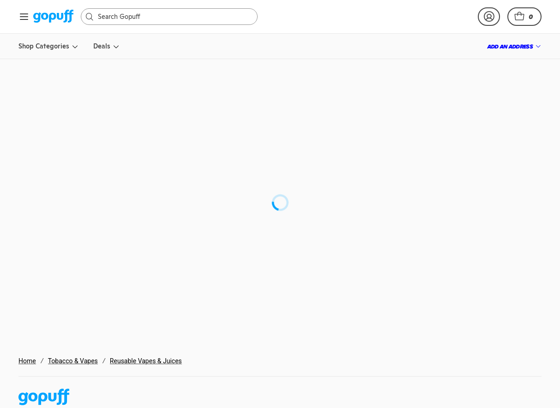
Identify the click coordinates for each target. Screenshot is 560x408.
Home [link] (27, 361)
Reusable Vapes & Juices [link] (146, 361)
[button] (524, 16)
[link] (53, 17)
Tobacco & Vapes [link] (73, 361)
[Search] (174, 17)
